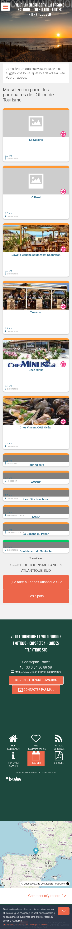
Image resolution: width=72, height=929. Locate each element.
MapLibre (60, 883)
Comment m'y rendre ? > (47, 896)
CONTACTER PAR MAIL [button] (36, 690)
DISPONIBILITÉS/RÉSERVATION (36, 680)
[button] (36, 135)
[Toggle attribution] (67, 883)
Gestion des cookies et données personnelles (25, 924)
